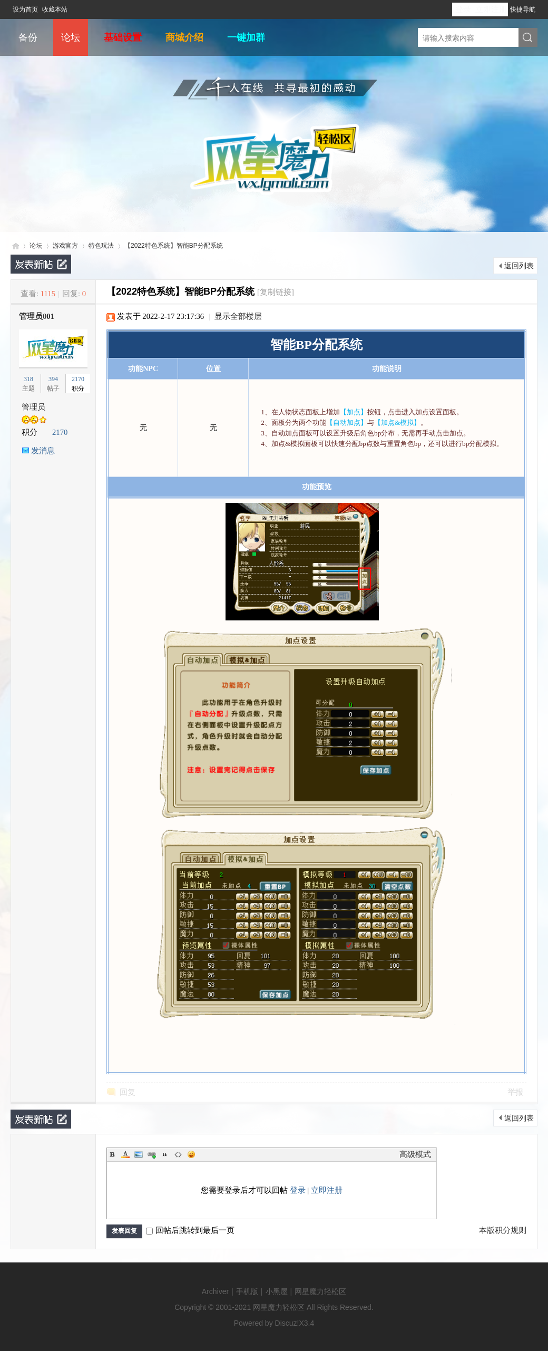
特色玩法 (101, 245)
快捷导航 (522, 9)
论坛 (70, 37)
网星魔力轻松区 (15, 246)
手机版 (247, 1291)
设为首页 (25, 9)
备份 (27, 37)
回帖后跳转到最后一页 (190, 1230)
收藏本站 (54, 9)
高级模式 (415, 1154)
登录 (463, 9)
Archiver (215, 1291)
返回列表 (519, 265)
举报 (515, 1092)
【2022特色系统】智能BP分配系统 (173, 245)
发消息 (43, 450)
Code (178, 1154)
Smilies (191, 1154)
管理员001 (36, 316)
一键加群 (246, 37)
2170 (78, 379)
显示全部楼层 (238, 316)
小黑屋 (277, 1291)
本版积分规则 (502, 1230)
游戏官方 (65, 245)
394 (53, 379)
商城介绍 (184, 37)
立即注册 (491, 9)
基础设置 (123, 37)
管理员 (33, 407)
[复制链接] (275, 292)
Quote (165, 1154)
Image (138, 1154)
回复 (127, 1092)
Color (125, 1154)
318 (28, 379)
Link (151, 1154)
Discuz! (287, 1323)
